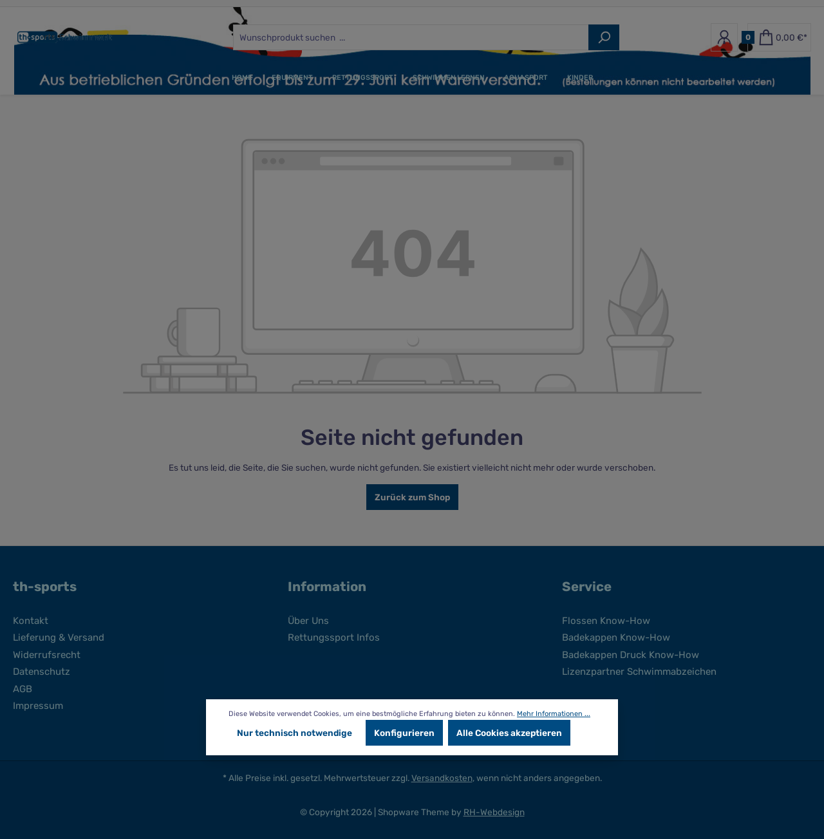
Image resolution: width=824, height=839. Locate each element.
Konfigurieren (404, 733)
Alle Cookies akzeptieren (509, 733)
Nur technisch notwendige (294, 733)
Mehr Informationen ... (553, 714)
